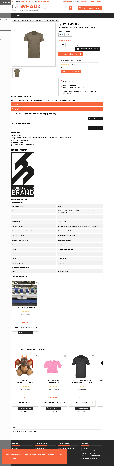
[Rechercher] (57, 8)
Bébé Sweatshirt (54, 383)
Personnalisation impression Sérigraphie (25, 308)
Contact (85, 444)
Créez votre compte (95, 1)
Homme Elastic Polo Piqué (82, 383)
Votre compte (64, 444)
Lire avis (65, 72)
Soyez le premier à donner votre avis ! (25, 431)
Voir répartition (65, 68)
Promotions (16, 448)
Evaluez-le (75, 72)
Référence (61, 27)
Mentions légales (40, 448)
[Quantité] (68, 45)
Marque (81, 27)
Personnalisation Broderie (53, 308)
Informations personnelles (66, 448)
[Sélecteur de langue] (68, 1)
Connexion (83, 1)
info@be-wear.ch (43, 1)
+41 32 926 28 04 (26, 1)
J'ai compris (12, 458)
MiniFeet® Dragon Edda (25, 383)
